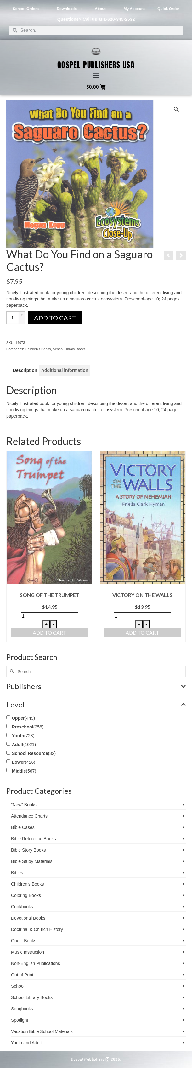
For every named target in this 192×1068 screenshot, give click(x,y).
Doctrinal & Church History (37, 929)
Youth (18, 735)
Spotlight (19, 1020)
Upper (18, 718)
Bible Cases (23, 827)
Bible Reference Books (33, 838)
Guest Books (23, 940)
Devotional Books (28, 918)
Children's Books (38, 349)
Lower (18, 762)
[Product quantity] (12, 317)
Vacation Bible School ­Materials (42, 1031)
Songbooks (22, 1008)
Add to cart (55, 318)
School (18, 986)
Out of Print (22, 974)
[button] (96, 75)
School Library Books (69, 349)
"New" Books (24, 804)
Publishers (96, 686)
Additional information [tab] (64, 370)
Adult (17, 744)
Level (96, 705)
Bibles (17, 872)
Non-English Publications (35, 963)
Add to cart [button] (49, 633)
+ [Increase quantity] (46, 624)
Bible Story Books (28, 850)
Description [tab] (25, 370)
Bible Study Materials (32, 861)
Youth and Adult (26, 1042)
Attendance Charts (29, 816)
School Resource (30, 753)
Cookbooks (22, 906)
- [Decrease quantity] (53, 624)
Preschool (22, 726)
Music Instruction (27, 952)
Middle (19, 771)
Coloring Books (26, 895)
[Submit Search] (11, 671)
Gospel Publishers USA (96, 65)
